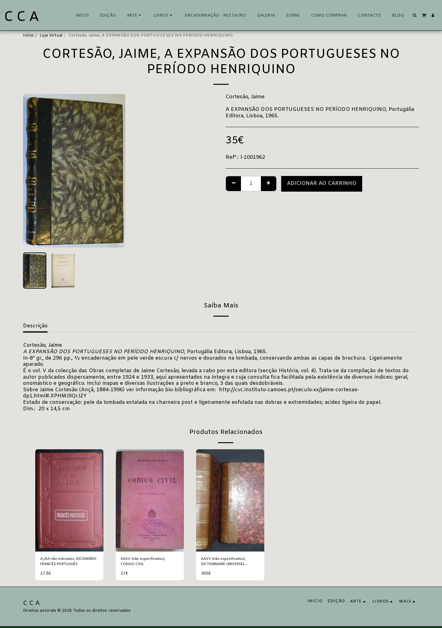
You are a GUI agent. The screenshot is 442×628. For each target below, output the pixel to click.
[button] (415, 15)
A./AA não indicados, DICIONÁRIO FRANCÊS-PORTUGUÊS (65, 563)
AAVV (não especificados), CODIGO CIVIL (147, 562)
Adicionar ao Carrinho (321, 183)
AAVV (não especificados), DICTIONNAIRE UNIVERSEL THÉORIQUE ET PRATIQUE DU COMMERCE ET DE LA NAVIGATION (230, 563)
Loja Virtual (51, 35)
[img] (69, 500)
